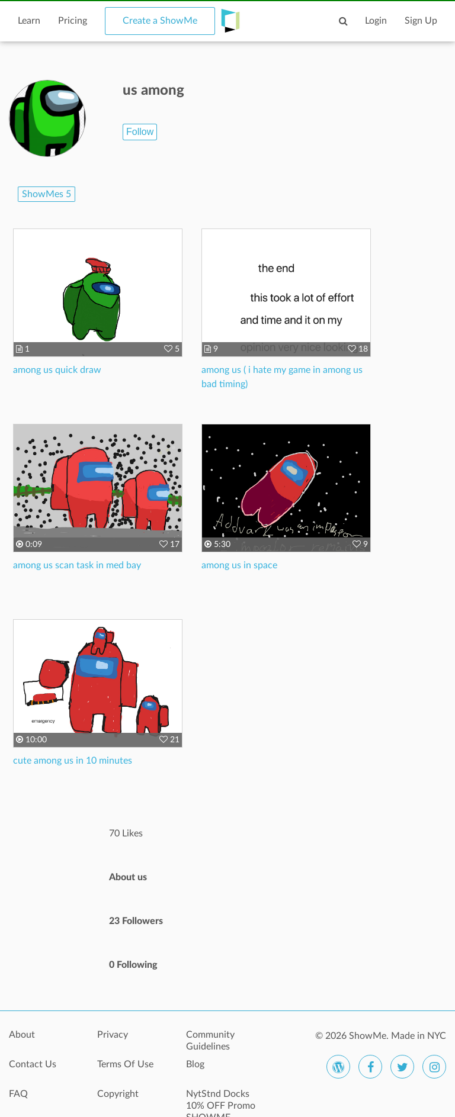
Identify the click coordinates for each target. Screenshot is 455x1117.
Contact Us (32, 1064)
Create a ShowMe (160, 20)
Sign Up (421, 20)
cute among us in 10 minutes (72, 760)
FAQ (18, 1094)
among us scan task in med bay (77, 565)
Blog (195, 1064)
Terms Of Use (125, 1064)
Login (376, 20)
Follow (139, 132)
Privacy (112, 1034)
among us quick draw (57, 370)
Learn (29, 20)
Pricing (72, 20)
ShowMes (46, 194)
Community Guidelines (210, 1040)
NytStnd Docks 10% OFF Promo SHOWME (220, 1100)
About (22, 1034)
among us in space (239, 565)
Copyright (118, 1094)
